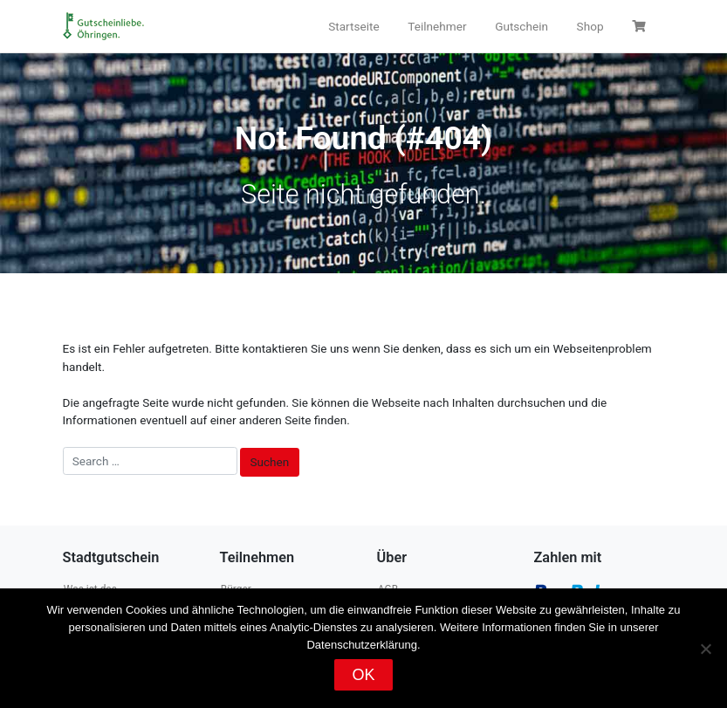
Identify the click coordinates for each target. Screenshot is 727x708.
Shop (590, 26)
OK (363, 675)
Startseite (353, 26)
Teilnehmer (437, 26)
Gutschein (521, 26)
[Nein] (705, 648)
